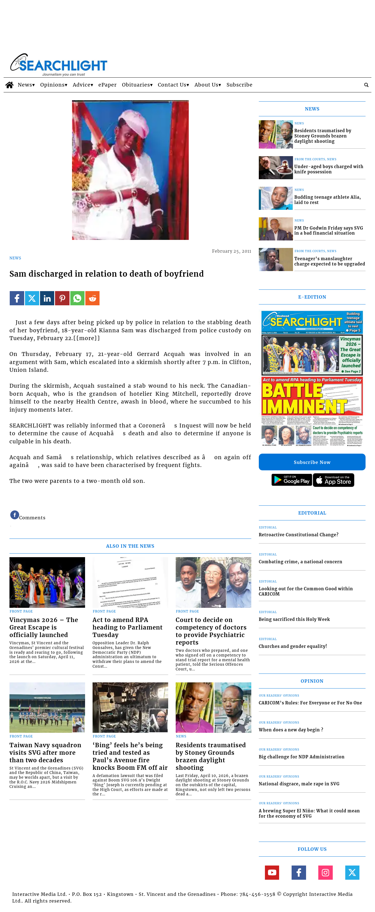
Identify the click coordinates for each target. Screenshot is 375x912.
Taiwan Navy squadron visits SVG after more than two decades (45, 753)
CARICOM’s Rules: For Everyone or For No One (310, 702)
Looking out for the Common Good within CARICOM (306, 591)
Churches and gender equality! (293, 646)
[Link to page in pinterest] (62, 298)
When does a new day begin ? (291, 729)
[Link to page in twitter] (32, 298)
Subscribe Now (312, 462)
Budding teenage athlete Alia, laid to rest (327, 200)
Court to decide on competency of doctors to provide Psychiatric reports (211, 631)
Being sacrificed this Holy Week (294, 619)
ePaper (107, 85)
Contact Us (172, 85)
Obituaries (136, 85)
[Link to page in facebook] (17, 298)
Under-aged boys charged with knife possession (329, 169)
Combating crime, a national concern (300, 561)
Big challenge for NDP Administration (302, 756)
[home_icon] (9, 85)
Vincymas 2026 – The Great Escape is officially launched (43, 627)
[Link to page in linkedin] (47, 298)
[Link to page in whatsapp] (77, 298)
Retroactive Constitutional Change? (299, 534)
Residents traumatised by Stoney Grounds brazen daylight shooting (211, 756)
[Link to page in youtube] (272, 873)
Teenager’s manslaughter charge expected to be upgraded (329, 261)
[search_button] (366, 85)
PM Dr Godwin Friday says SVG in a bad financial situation (328, 231)
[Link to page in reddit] (92, 298)
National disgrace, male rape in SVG (299, 783)
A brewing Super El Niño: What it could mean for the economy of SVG (309, 813)
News (25, 85)
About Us (206, 85)
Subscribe (240, 85)
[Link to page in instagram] (325, 873)
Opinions (52, 85)
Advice (82, 85)
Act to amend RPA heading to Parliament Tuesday (128, 627)
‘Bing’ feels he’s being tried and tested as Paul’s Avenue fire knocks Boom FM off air (130, 756)
